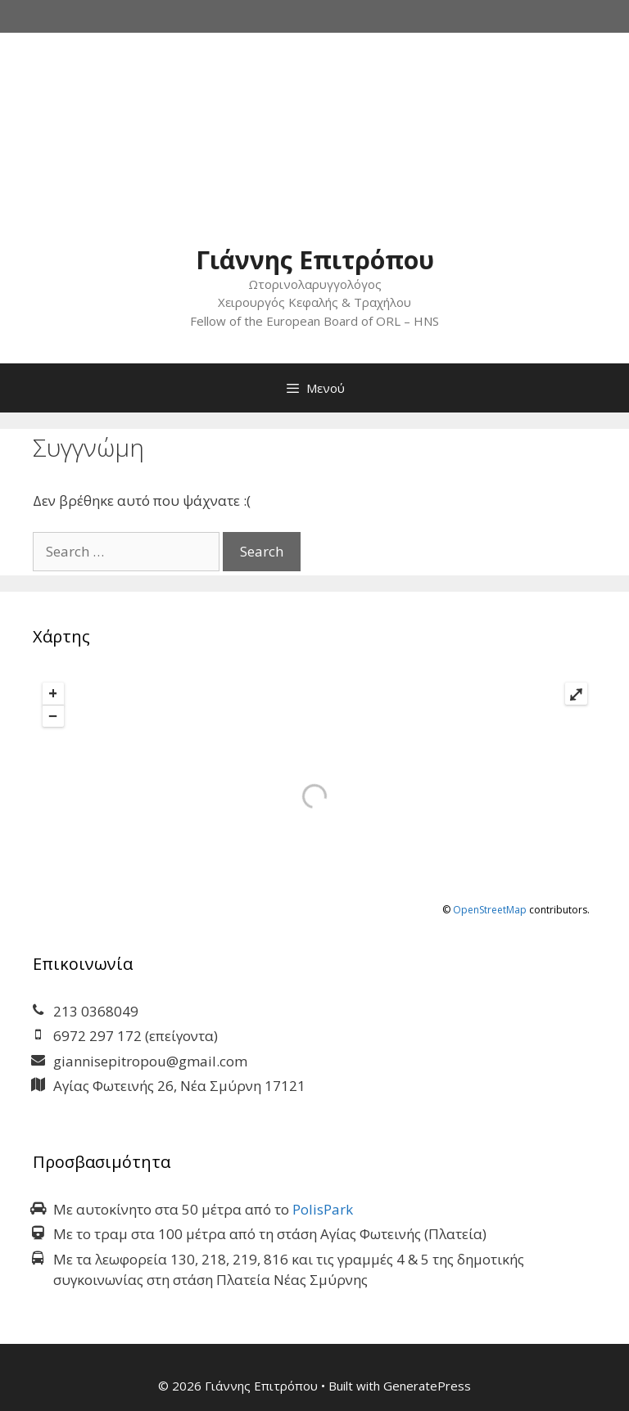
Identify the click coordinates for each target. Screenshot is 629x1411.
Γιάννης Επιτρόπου (315, 260)
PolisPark (322, 1209)
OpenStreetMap (490, 910)
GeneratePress (427, 1385)
